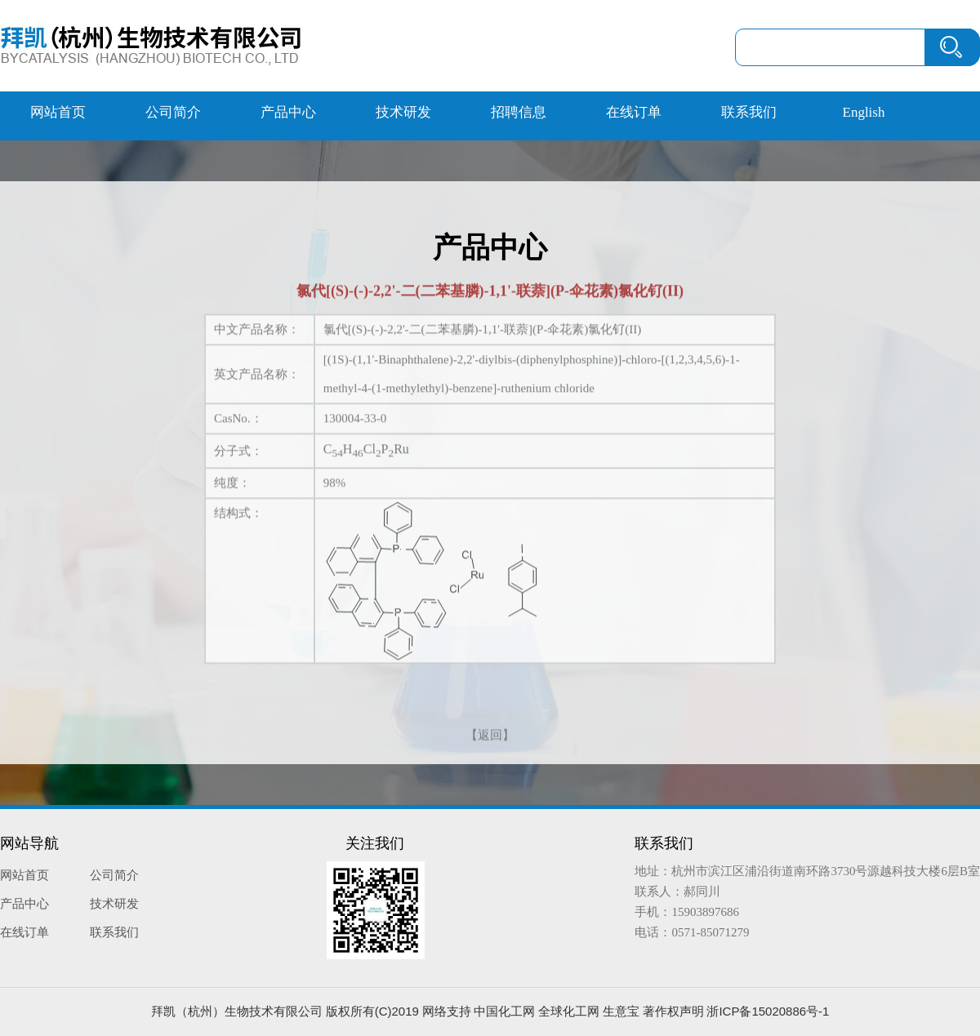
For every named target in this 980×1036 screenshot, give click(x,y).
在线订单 (634, 112)
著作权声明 (673, 1011)
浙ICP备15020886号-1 (767, 1011)
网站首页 (58, 112)
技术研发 (403, 112)
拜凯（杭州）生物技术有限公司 (237, 1011)
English (864, 112)
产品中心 (288, 112)
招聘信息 (518, 112)
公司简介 (173, 112)
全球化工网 (568, 1011)
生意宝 (621, 1011)
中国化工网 (504, 1011)
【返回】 (490, 733)
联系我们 (749, 112)
